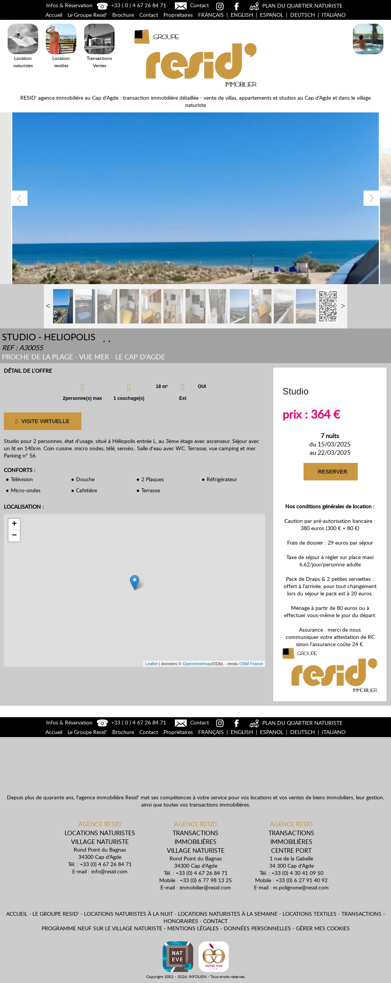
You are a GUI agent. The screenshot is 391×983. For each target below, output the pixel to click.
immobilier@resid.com (205, 887)
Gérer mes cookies (323, 928)
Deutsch (302, 14)
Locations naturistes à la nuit (128, 913)
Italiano (334, 14)
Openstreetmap (197, 663)
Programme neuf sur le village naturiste (102, 928)
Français (211, 14)
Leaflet (151, 663)
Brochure (123, 14)
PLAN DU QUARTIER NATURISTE (295, 5)
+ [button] (14, 524)
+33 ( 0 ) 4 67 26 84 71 (130, 5)
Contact (191, 5)
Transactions (361, 913)
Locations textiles (309, 913)
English (242, 14)
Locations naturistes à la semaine (228, 913)
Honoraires (180, 921)
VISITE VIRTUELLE (42, 421)
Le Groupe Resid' (87, 14)
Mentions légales (193, 928)
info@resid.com (109, 871)
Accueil (53, 14)
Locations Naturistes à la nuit (368, 55)
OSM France (251, 663)
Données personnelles (257, 928)
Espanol (271, 14)
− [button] (14, 536)
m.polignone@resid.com (301, 887)
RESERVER (332, 472)
